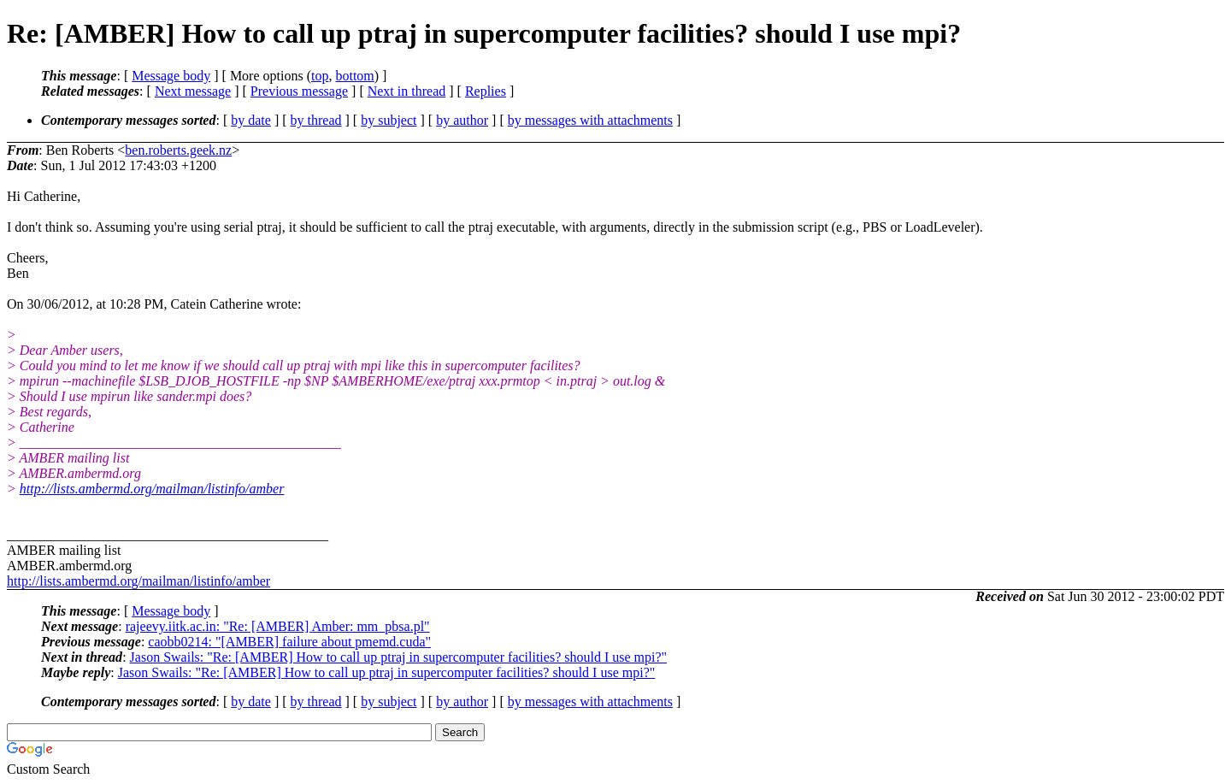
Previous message (299, 91)
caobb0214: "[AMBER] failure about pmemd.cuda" (289, 641)
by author (462, 120)
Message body (171, 75)
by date (251, 120)
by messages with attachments (590, 120)
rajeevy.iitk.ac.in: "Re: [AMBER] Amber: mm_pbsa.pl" (278, 626)
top (319, 75)
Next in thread (407, 91)
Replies (485, 91)
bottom (354, 75)
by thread (316, 120)
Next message (193, 91)
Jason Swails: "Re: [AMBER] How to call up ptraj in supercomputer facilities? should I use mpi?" (399, 657)
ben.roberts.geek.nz (178, 150)
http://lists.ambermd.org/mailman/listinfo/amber (152, 488)
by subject (388, 120)
